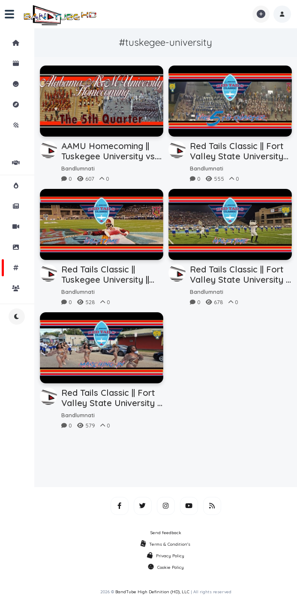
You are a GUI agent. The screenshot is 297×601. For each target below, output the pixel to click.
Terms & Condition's (165, 544)
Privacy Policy (165, 556)
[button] (282, 14)
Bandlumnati (78, 168)
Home (23, 42)
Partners (23, 162)
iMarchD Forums (23, 131)
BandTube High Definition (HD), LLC (152, 592)
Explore (23, 104)
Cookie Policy (166, 567)
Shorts (23, 63)
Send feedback (165, 532)
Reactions (23, 84)
